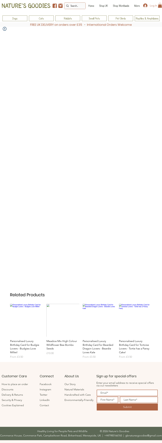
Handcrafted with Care (77, 394)
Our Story (70, 384)
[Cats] (41, 18)
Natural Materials (74, 389)
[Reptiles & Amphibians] (147, 18)
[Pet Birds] (120, 18)
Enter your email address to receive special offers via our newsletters (125, 384)
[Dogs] (14, 18)
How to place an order (15, 384)
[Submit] (127, 407)
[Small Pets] (94, 18)
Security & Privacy (12, 400)
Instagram (45, 389)
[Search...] (75, 6)
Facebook (46, 384)
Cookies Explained (13, 405)
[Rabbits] (67, 18)
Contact (45, 405)
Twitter (44, 394)
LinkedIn (45, 400)
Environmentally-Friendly (78, 400)
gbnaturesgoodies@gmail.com (143, 435)
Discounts (7, 389)
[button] (160, 5)
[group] (81, 331)
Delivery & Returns (12, 394)
